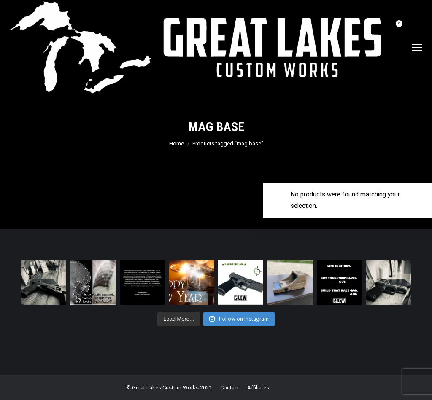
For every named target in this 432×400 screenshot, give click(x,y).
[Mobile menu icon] (417, 47)
